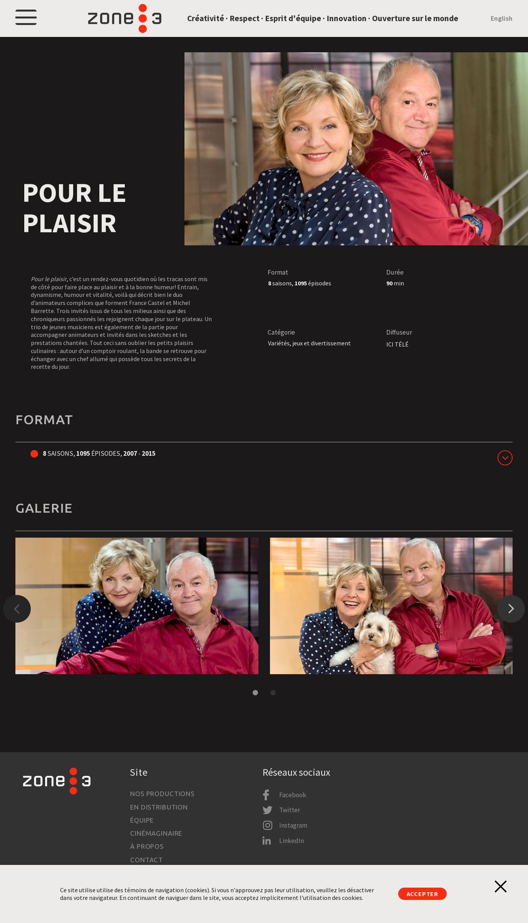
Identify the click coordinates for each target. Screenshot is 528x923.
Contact (146, 859)
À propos (147, 846)
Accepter (422, 894)
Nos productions (162, 794)
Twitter (289, 810)
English (502, 24)
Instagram (293, 825)
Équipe (142, 820)
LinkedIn (291, 840)
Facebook (292, 795)
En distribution (159, 807)
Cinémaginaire (156, 833)
